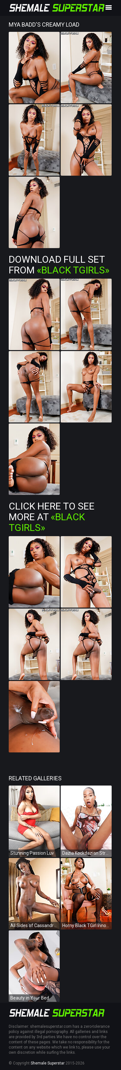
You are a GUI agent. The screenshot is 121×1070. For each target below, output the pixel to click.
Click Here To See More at (52, 516)
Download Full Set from (59, 265)
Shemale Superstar (48, 1063)
